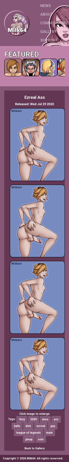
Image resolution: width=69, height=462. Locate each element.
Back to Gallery (34, 448)
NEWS (45, 6)
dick (28, 426)
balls (17, 426)
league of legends (28, 432)
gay (52, 426)
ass (56, 419)
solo (41, 439)
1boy (22, 419)
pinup (28, 439)
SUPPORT (49, 40)
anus (45, 419)
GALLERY (48, 31)
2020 (33, 419)
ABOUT (46, 14)
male (49, 432)
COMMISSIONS (54, 23)
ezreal (40, 426)
